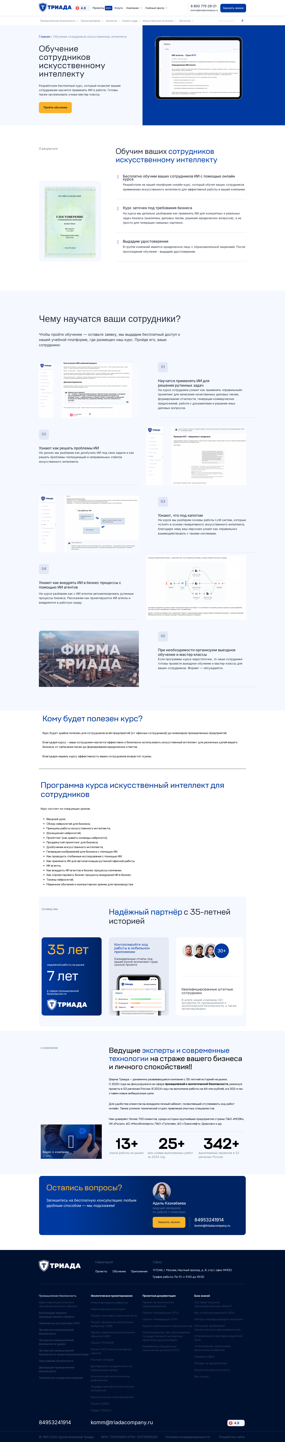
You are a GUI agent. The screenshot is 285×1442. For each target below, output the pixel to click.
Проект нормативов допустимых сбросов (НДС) (113, 1334)
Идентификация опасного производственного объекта (58, 1304)
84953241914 (209, 1219)
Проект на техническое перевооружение (158, 1304)
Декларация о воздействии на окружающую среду (111, 1368)
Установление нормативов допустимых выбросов (212, 1348)
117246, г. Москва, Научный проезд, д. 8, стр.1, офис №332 (192, 1270)
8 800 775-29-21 (203, 6)
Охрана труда (131, 21)
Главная (44, 36)
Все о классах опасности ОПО (214, 1312)
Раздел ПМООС (101, 1410)
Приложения (139, 1271)
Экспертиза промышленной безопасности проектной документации (64, 1352)
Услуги (118, 7)
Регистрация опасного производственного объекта (56, 1314)
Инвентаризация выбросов (109, 1302)
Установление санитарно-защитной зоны (218, 1337)
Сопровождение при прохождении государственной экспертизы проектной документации (166, 1336)
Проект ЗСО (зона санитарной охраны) (111, 1351)
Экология (113, 21)
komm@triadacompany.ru (204, 10)
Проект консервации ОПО (160, 1312)
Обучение (186, 21)
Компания (133, 8)
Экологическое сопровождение (112, 1397)
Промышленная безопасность (59, 21)
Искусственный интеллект (159, 21)
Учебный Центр (156, 8)
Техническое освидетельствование (61, 1377)
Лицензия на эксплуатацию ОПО (59, 1323)
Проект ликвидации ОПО (159, 1319)
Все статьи (201, 1376)
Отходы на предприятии (210, 1363)
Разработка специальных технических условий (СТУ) (160, 1348)
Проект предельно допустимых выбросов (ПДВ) (112, 1324)
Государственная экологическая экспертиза (112, 1388)
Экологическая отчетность (212, 1370)
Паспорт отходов (102, 1359)
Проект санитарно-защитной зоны (114, 1315)
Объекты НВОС (204, 1356)
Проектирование (92, 21)
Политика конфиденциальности (187, 1437)
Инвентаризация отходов (108, 1309)
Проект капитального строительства (167, 1326)
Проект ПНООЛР (102, 1342)
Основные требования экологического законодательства (217, 1327)
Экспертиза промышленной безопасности (56, 1331)
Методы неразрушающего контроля (218, 1319)
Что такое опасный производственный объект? (213, 1304)
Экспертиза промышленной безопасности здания (56, 1342)
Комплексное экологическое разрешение (110, 1378)
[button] (71, 1142)
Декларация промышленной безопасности (56, 1369)
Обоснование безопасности (56, 1360)
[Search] (242, 21)
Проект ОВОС (100, 1403)
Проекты (102, 8)
